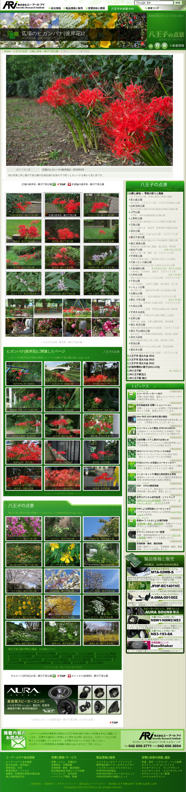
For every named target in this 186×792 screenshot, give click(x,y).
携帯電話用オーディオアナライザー (115, 764)
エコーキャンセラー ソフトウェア (114, 762)
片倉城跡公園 (156, 268)
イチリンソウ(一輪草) (21, 656)
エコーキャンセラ (151, 770)
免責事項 (49, 783)
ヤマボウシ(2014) (102, 659)
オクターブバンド (151, 767)
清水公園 (135, 231)
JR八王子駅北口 (137, 374)
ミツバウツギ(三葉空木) (56, 659)
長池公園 (135, 343)
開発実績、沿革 (14, 767)
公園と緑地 (35, 51)
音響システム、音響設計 (64, 762)
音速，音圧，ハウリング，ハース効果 (162, 762)
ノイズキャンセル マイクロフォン (114, 767)
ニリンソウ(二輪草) (106, 653)
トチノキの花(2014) (31, 659)
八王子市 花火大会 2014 (141, 356)
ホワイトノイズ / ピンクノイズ (158, 764)
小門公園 (135, 212)
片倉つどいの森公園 (141, 262)
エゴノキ (14, 659)
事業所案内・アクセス (17, 770)
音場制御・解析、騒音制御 (150, 523)
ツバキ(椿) (66, 656)
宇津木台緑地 (138, 312)
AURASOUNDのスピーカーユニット (115, 773)
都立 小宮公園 (156, 300)
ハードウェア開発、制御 (64, 776)
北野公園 (135, 318)
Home (7, 51)
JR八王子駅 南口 (138, 378)
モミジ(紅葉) (79, 662)
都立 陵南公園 (138, 243)
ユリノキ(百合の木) (106, 656)
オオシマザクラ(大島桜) (46, 656)
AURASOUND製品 (106, 770)
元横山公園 (136, 293)
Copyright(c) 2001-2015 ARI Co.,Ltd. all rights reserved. (93, 787)
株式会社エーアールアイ (92, 783)
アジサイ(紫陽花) (62, 662)
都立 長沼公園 (138, 324)
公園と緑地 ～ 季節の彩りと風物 (146, 193)
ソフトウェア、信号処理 (64, 773)
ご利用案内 (35, 783)
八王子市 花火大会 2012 (141, 363)
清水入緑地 (136, 337)
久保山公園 (136, 306)
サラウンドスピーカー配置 (156, 773)
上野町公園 (136, 218)
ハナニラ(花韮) (86, 653)
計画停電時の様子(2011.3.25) (144, 367)
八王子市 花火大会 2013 (141, 359)
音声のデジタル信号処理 (149, 500)
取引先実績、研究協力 (17, 764)
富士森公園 (136, 199)
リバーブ (159, 503)
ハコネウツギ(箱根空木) (38, 662)
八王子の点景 (20, 51)
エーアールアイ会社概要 (19, 762)
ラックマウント (171, 767)
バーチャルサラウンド (153, 776)
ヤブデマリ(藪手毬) (81, 659)
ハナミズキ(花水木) (84, 656)
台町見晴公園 (138, 206)
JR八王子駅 (155, 371)
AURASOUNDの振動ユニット (112, 776)
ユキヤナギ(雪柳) (47, 653)
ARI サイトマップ (66, 783)
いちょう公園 (138, 287)
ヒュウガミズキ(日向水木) (22, 653)
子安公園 (135, 281)
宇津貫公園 (136, 256)
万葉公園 (135, 224)
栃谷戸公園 (156, 250)
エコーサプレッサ (172, 770)
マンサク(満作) (96, 662)
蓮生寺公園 (136, 349)
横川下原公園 (51, 51)
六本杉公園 (156, 275)
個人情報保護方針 (15, 776)
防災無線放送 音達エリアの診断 (68, 770)
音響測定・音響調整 (61, 764)
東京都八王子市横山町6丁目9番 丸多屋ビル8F (133, 783)
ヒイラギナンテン (67, 653)
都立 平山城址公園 (140, 331)
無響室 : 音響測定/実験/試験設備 (23, 773)
